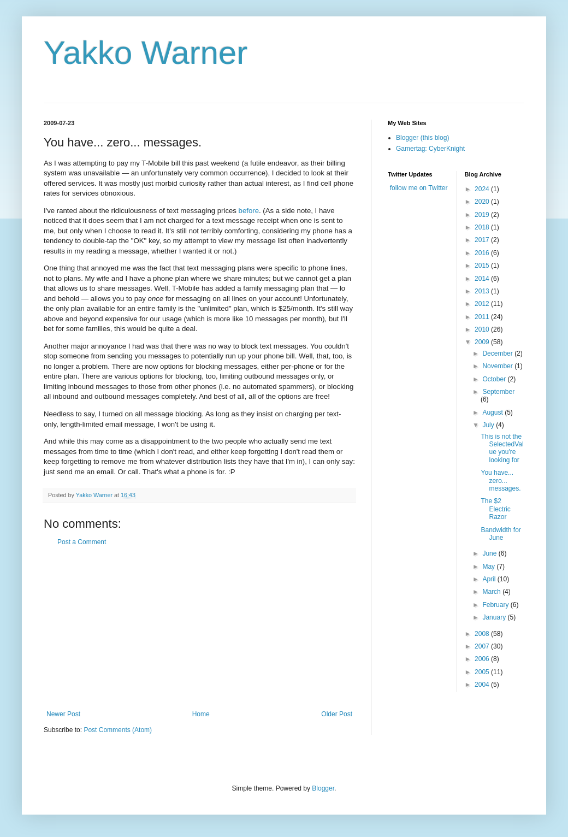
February (496, 605)
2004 (483, 684)
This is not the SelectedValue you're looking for (502, 448)
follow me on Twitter (419, 188)
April (489, 579)
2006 (483, 659)
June (490, 553)
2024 (483, 189)
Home (201, 714)
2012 (483, 304)
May (489, 566)
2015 (483, 265)
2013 (483, 291)
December (498, 353)
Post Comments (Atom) (118, 730)
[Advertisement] (199, 628)
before (249, 211)
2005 (483, 672)
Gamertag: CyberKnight (430, 148)
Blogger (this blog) (422, 138)
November (498, 366)
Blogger (323, 788)
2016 (483, 253)
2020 (483, 201)
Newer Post (63, 714)
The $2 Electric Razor (495, 509)
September (498, 392)
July (489, 425)
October (494, 379)
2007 (483, 646)
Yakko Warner (145, 52)
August (493, 412)
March (492, 592)
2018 (483, 227)
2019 (483, 215)
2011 (483, 317)
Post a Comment (81, 542)
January (494, 617)
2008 (483, 634)
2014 (483, 278)
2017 (483, 240)
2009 (483, 342)
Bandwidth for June (500, 533)
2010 (483, 329)
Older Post (336, 714)
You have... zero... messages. (500, 480)
